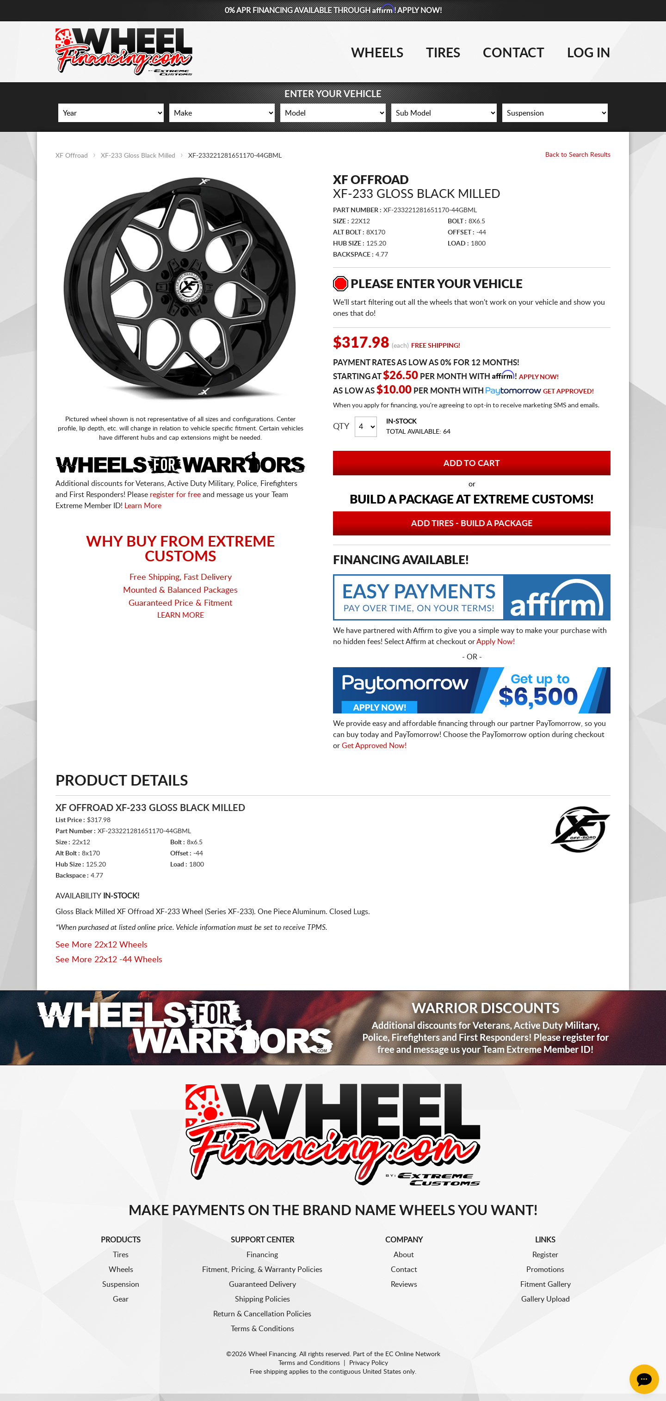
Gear (121, 1299)
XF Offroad (72, 156)
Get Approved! (568, 391)
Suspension (120, 1284)
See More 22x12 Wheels (102, 945)
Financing (262, 1255)
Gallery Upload (545, 1299)
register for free (175, 494)
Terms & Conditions (262, 1329)
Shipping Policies (262, 1299)
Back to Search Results (577, 155)
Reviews (404, 1284)
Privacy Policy (368, 1363)
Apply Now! (539, 377)
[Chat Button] (644, 1379)
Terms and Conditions (309, 1363)
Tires (443, 53)
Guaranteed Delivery (262, 1284)
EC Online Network (412, 1354)
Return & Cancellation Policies (262, 1314)
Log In (588, 53)
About (404, 1255)
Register (545, 1255)
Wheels (377, 53)
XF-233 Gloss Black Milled (138, 156)
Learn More (142, 506)
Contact (513, 53)
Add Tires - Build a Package (471, 524)
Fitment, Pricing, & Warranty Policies (262, 1269)
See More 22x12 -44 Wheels (109, 960)
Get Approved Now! (374, 746)
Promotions (545, 1269)
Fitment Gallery (545, 1284)
